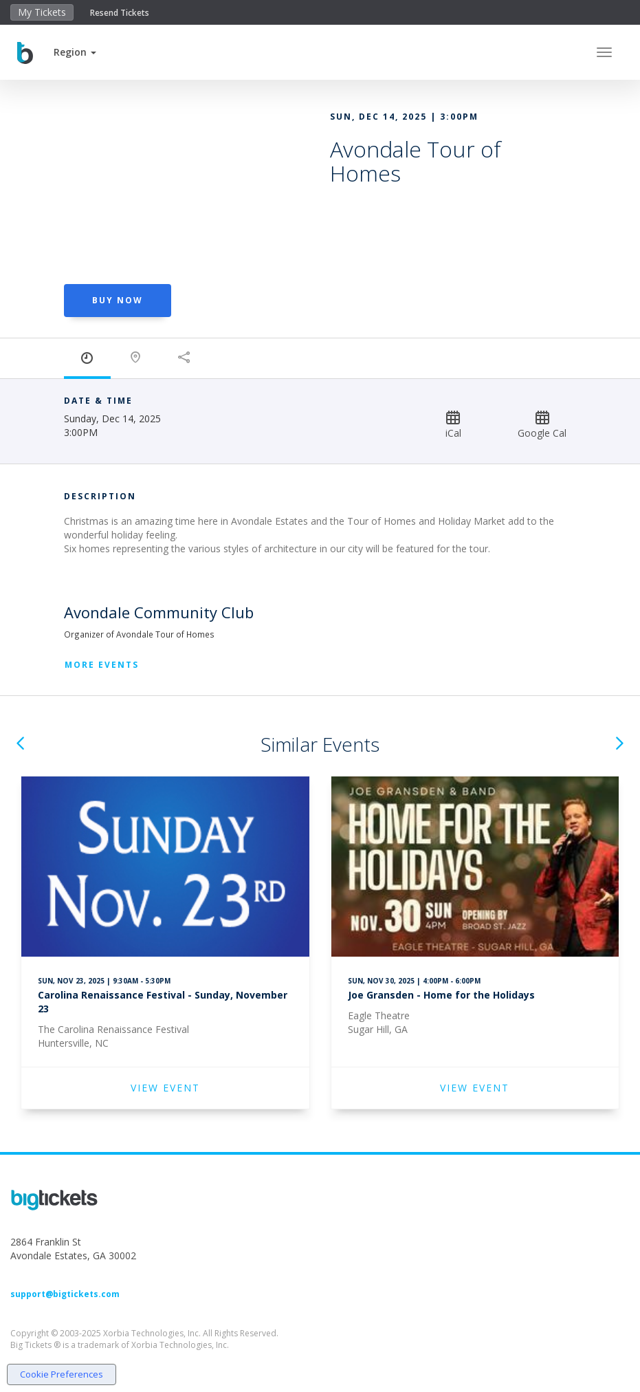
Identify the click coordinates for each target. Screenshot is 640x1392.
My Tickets (42, 12)
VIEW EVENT (165, 1087)
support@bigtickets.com (65, 1294)
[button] (75, 51)
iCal (453, 424)
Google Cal (542, 424)
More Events (102, 665)
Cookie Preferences (61, 1374)
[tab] (87, 358)
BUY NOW (117, 300)
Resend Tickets (119, 13)
